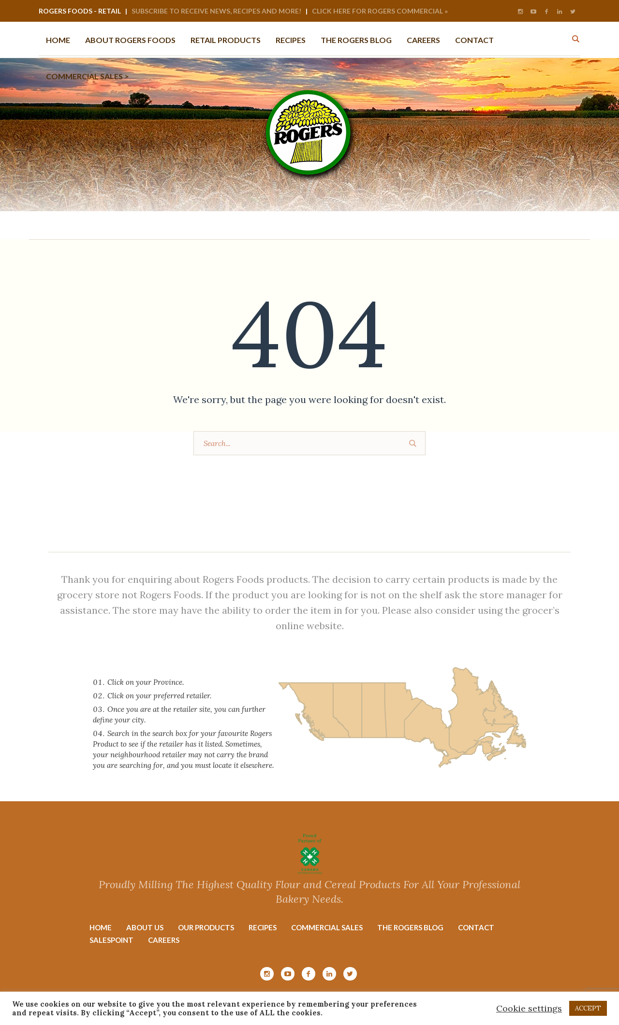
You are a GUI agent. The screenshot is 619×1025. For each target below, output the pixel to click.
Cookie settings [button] (529, 1008)
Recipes (263, 927)
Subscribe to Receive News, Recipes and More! (216, 11)
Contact (476, 927)
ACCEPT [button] (588, 1008)
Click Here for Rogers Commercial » (380, 11)
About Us (144, 927)
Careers (163, 940)
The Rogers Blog (410, 927)
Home (100, 927)
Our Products (206, 927)
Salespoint (111, 940)
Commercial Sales (327, 927)
